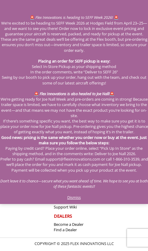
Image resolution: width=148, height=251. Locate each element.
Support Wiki (65, 207)
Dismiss (74, 197)
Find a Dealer (65, 229)
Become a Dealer (68, 224)
